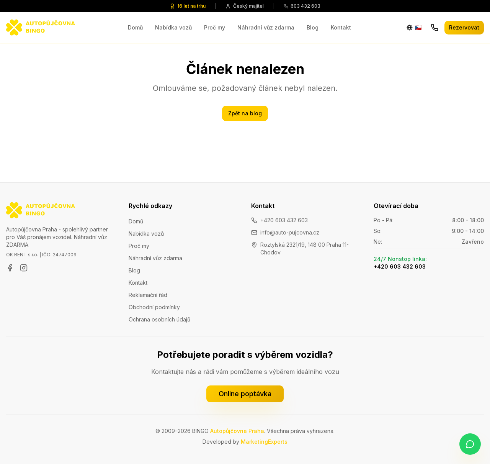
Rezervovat (464, 27)
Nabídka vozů (173, 27)
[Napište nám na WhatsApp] (470, 444)
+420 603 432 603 (284, 220)
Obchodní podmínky (154, 307)
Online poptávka (245, 394)
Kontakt (341, 27)
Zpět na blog (245, 113)
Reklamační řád (148, 295)
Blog (312, 27)
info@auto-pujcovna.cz (289, 232)
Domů (135, 27)
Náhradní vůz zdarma (265, 27)
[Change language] (414, 27)
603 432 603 (302, 6)
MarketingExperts (264, 441)
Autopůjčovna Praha (237, 431)
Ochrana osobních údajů (159, 319)
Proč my (214, 27)
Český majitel (244, 6)
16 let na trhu (188, 6)
